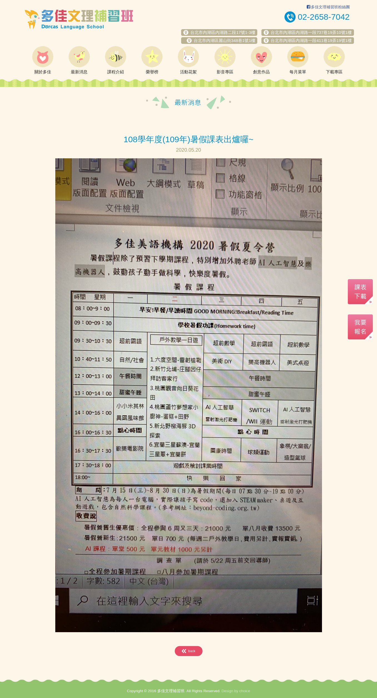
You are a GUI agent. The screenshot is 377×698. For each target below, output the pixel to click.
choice (244, 691)
